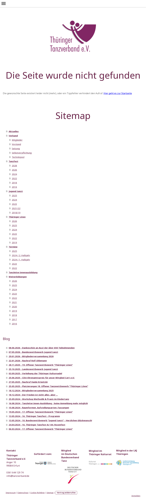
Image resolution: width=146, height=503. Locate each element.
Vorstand (16, 144)
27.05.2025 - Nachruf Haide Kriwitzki (28, 381)
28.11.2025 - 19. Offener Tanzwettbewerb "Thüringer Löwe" (41, 364)
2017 (14, 319)
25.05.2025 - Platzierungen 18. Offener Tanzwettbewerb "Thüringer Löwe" (48, 386)
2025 (14, 195)
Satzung (16, 148)
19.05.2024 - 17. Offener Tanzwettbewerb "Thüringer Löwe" (41, 411)
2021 (14, 302)
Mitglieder (17, 139)
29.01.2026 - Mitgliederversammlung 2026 (31, 356)
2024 (14, 174)
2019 (14, 242)
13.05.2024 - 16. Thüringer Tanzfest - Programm (34, 416)
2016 (14, 186)
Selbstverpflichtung (22, 152)
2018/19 (16, 212)
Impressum (11, 492)
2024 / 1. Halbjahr (21, 259)
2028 (14, 165)
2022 (14, 178)
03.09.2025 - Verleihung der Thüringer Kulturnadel (35, 373)
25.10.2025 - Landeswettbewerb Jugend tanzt (33, 369)
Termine (13, 246)
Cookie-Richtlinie (37, 492)
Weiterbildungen (18, 276)
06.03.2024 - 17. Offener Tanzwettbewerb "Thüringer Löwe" (41, 429)
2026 (14, 169)
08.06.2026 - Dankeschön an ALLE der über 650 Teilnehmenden (42, 347)
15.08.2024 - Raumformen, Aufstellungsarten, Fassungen (39, 407)
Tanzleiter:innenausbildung (23, 272)
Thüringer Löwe (17, 216)
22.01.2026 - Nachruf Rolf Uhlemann (28, 360)
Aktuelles (14, 131)
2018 (14, 182)
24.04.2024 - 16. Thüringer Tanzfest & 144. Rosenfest (37, 424)
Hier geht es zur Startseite (118, 93)
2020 (14, 306)
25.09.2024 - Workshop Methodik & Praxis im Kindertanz (39, 399)
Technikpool (18, 157)
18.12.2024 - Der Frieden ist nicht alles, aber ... (33, 394)
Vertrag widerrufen (66, 492)
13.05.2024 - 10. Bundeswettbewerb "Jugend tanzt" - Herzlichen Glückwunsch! (50, 420)
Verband (13, 135)
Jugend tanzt (16, 191)
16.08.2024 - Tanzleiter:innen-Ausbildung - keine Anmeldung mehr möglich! (48, 403)
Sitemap (49, 492)
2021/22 (16, 208)
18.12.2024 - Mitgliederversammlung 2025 (31, 390)
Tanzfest (13, 161)
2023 (14, 204)
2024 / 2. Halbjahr (21, 255)
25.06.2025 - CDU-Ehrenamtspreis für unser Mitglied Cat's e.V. (42, 377)
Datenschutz (23, 492)
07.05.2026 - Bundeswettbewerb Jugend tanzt (33, 352)
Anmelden (135, 495)
